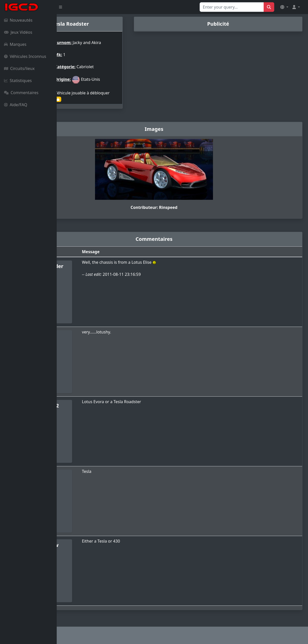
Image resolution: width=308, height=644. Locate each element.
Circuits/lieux (19, 68)
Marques (15, 44)
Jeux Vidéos (18, 32)
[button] (284, 7)
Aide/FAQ (15, 104)
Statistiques (18, 80)
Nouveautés (18, 20)
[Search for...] (232, 7)
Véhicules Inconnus (25, 56)
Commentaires (21, 92)
